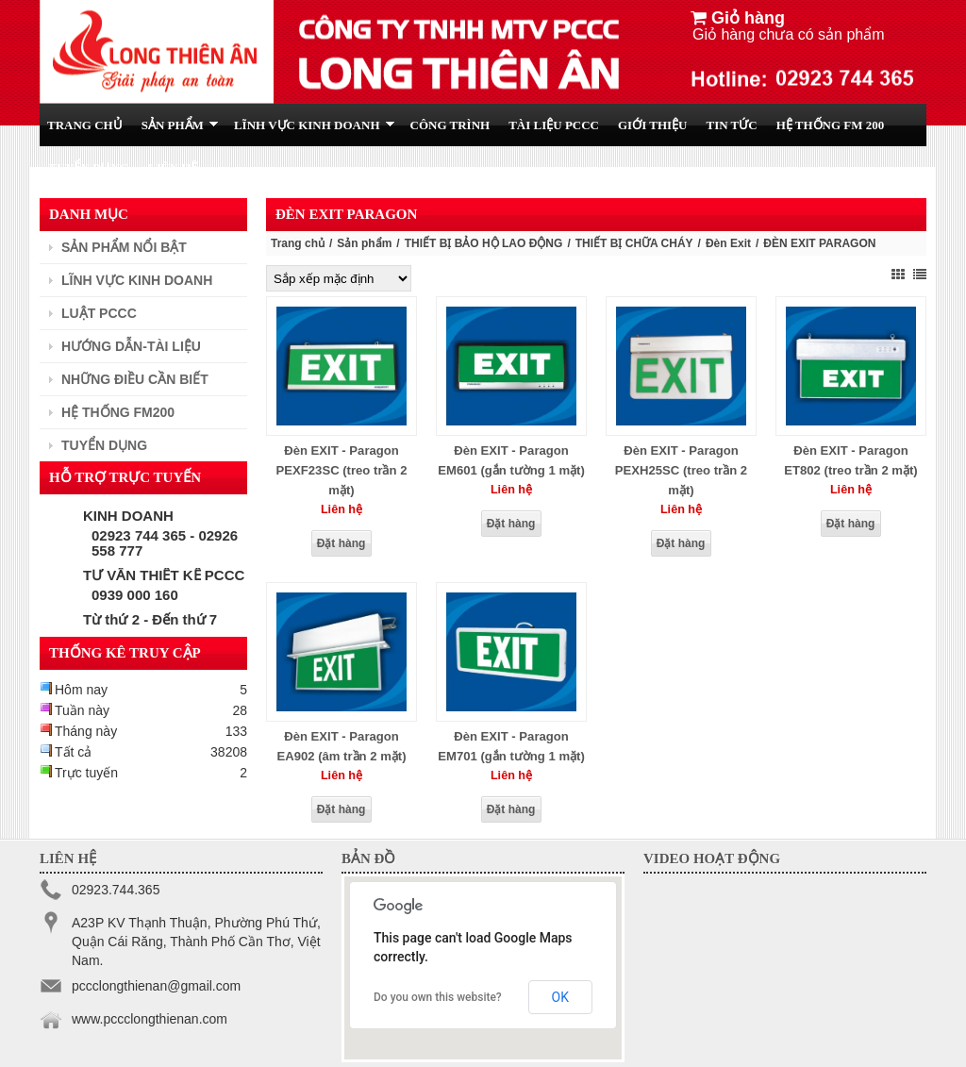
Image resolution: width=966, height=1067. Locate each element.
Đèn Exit (728, 243)
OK (560, 997)
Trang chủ (298, 243)
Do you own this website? (438, 997)
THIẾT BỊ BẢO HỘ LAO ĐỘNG (484, 243)
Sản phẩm (364, 243)
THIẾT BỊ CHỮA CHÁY (634, 243)
